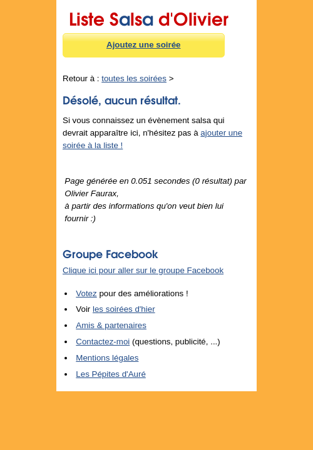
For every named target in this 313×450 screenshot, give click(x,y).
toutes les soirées (134, 78)
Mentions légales (107, 357)
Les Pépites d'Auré (110, 374)
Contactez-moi (103, 341)
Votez (86, 293)
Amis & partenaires (111, 325)
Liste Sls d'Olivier (148, 17)
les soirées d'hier (124, 309)
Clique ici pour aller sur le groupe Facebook (143, 270)
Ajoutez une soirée (143, 44)
